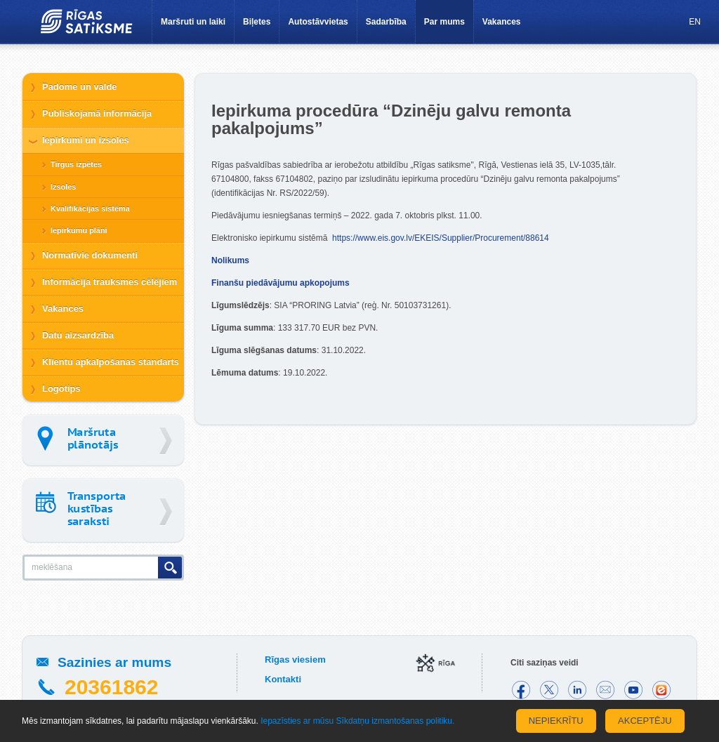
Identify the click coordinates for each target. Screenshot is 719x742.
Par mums (444, 22)
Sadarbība (386, 22)
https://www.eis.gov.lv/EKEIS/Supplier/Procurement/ (440, 238)
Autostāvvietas (318, 22)
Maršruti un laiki (193, 22)
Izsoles (63, 187)
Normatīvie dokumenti (90, 255)
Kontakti (283, 679)
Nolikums (230, 260)
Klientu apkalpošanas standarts (110, 362)
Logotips (61, 388)
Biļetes (256, 22)
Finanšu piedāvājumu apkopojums (280, 283)
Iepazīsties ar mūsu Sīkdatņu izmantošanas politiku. (357, 721)
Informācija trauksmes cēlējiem (109, 282)
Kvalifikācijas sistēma (90, 208)
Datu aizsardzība (78, 335)
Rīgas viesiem (295, 659)
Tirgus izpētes (76, 164)
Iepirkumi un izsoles (85, 140)
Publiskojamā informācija (97, 113)
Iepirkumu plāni (79, 230)
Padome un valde (79, 86)
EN (695, 22)
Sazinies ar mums (114, 662)
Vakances (501, 22)
